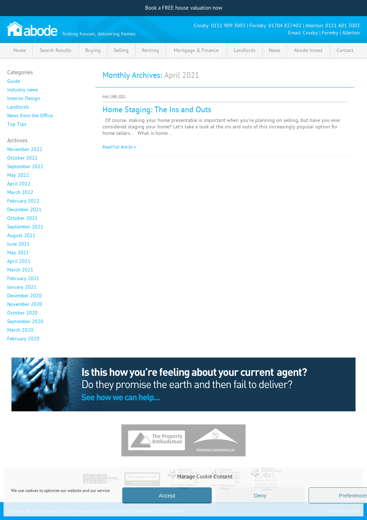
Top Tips (17, 124)
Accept (167, 495)
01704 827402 (284, 26)
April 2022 (18, 183)
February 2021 (23, 278)
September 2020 (25, 321)
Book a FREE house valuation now (183, 8)
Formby (330, 33)
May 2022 (18, 175)
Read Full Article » (119, 147)
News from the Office (30, 115)
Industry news (22, 90)
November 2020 (24, 304)
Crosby (310, 33)
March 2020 (20, 330)
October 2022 (22, 158)
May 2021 (18, 252)
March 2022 (20, 192)
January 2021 (22, 287)
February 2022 (23, 201)
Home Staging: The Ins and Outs (157, 109)
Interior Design (23, 98)
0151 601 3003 (342, 26)
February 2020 (23, 338)
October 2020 (22, 313)
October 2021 (22, 218)
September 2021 (25, 227)
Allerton (351, 33)
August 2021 (21, 235)
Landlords (18, 107)
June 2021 (18, 244)
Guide (13, 81)
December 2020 (24, 295)
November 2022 (24, 149)
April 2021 (18, 261)
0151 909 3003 (228, 26)
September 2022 (25, 166)
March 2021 (20, 270)
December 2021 (24, 209)
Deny (260, 495)
